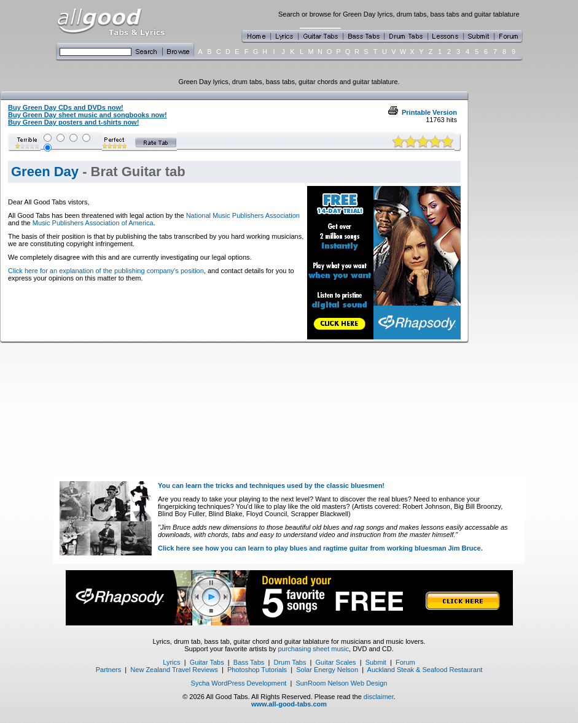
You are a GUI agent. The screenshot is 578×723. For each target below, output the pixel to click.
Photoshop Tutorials (257, 669)
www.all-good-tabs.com (289, 704)
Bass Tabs (249, 662)
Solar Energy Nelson (327, 669)
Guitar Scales (336, 662)
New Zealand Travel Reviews (173, 669)
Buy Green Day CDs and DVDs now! (65, 107)
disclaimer (379, 696)
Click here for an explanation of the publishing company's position (106, 270)
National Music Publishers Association (243, 215)
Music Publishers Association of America (93, 222)
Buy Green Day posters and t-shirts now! (73, 122)
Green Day (45, 171)
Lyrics (171, 662)
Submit (375, 662)
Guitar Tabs (207, 662)
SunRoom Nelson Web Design (341, 683)
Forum (405, 662)
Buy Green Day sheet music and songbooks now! (87, 114)
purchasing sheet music (313, 648)
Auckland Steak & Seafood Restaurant (425, 669)
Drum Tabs (289, 662)
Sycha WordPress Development (239, 683)
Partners (109, 669)
